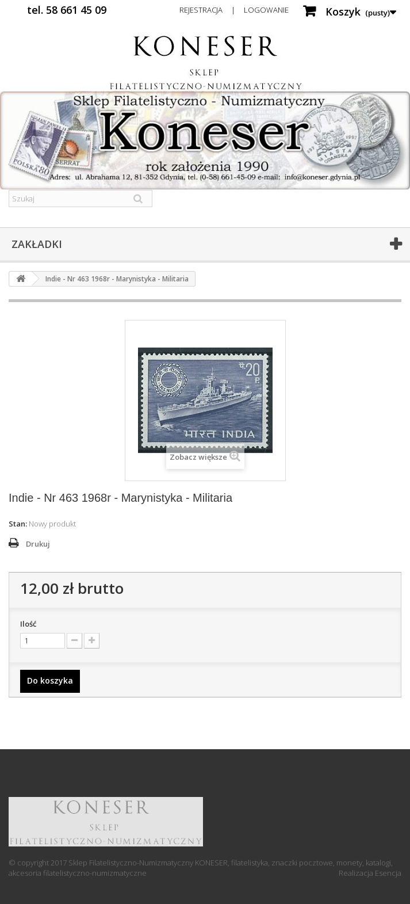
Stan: (18, 523)
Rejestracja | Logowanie (234, 10)
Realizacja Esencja (370, 873)
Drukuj (38, 544)
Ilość (28, 624)
